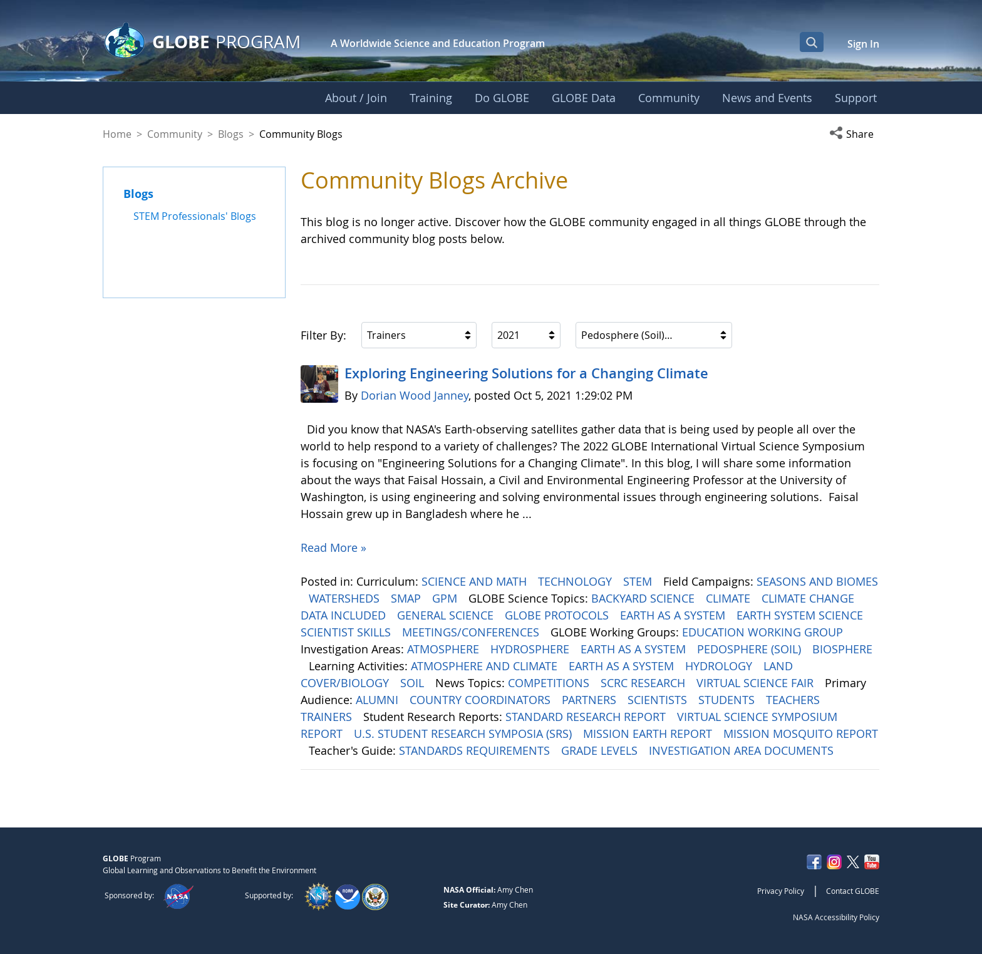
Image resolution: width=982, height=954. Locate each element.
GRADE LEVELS (601, 750)
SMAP (407, 598)
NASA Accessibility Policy (836, 917)
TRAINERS (328, 716)
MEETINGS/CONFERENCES (472, 632)
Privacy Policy (780, 891)
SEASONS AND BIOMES (817, 581)
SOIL (413, 682)
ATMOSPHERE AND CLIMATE (486, 665)
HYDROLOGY (720, 665)
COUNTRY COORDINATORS (482, 699)
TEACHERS (794, 699)
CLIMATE (729, 598)
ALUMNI (378, 699)
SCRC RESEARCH (644, 682)
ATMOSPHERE (444, 648)
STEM (639, 581)
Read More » (333, 547)
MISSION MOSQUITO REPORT (800, 733)
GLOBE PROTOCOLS (558, 615)
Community (174, 134)
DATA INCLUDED (345, 615)
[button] (854, 134)
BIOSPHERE (842, 648)
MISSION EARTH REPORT (649, 733)
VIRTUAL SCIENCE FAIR (756, 682)
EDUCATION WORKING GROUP (764, 632)
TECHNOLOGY (576, 581)
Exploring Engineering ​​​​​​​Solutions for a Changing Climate (526, 373)
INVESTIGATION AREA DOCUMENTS (743, 750)
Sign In (863, 44)
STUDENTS (728, 699)
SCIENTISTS (659, 699)
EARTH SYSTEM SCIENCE (801, 615)
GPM (446, 598)
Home (117, 134)
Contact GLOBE (852, 891)
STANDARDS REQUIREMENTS (476, 750)
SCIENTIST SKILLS (347, 632)
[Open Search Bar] (812, 42)
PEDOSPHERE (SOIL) (750, 648)
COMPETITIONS (550, 682)
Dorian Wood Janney (414, 395)
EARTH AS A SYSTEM (674, 615)
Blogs (231, 134)
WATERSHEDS (346, 598)
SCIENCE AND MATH (475, 581)
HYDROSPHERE (531, 648)
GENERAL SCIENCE (447, 615)
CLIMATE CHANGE (809, 598)
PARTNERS (590, 699)
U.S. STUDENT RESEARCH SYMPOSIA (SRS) (464, 733)
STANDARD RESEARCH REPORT (587, 716)
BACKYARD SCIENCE (644, 598)
